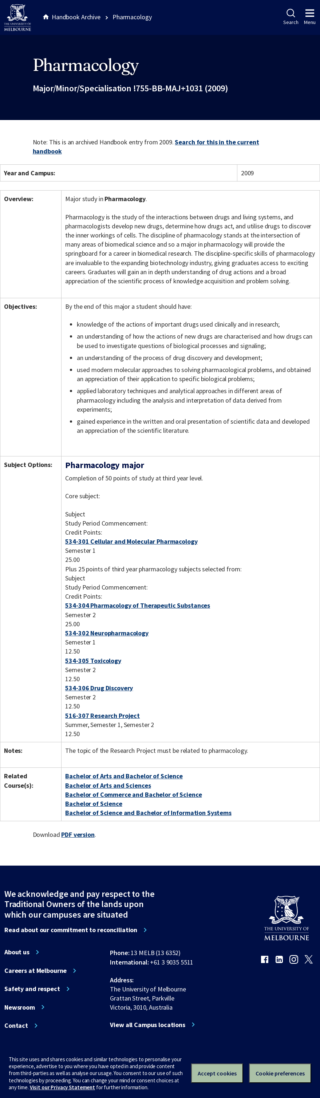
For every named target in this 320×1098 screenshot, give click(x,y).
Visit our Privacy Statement (62, 1087)
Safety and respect (32, 989)
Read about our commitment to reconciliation (70, 930)
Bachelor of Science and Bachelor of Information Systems (148, 812)
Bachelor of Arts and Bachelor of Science (124, 776)
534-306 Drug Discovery (99, 688)
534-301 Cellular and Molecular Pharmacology (131, 541)
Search (290, 17)
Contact (16, 1026)
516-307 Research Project (102, 715)
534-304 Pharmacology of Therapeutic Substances (137, 605)
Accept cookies (217, 1073)
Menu (310, 17)
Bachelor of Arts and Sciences (108, 785)
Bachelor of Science (93, 803)
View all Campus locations (147, 1025)
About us (16, 952)
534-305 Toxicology (93, 660)
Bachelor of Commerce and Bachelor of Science (133, 794)
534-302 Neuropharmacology (107, 633)
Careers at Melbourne (35, 971)
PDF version (78, 834)
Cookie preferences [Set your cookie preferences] (280, 1073)
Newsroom (19, 1007)
